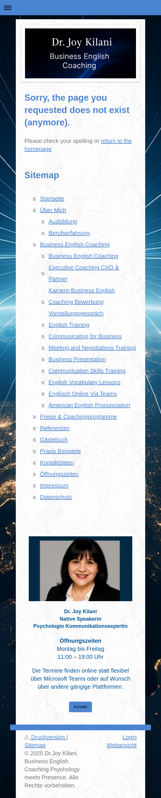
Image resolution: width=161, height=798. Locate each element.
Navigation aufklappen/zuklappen (80, 7)
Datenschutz (56, 497)
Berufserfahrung (69, 233)
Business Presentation (77, 359)
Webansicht (122, 745)
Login (129, 737)
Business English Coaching (75, 244)
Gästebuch (54, 439)
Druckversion (45, 737)
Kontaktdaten (57, 462)
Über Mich (53, 210)
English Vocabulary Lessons (84, 382)
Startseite (52, 198)
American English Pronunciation (89, 405)
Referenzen (55, 428)
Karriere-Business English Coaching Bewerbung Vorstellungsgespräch (82, 302)
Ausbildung (63, 221)
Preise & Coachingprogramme (78, 416)
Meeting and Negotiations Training (92, 348)
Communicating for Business (85, 336)
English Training (69, 325)
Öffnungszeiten (59, 474)
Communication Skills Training (87, 371)
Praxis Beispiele (60, 451)
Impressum (54, 485)
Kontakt (80, 706)
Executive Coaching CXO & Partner (84, 273)
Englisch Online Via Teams (83, 394)
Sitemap (34, 745)
